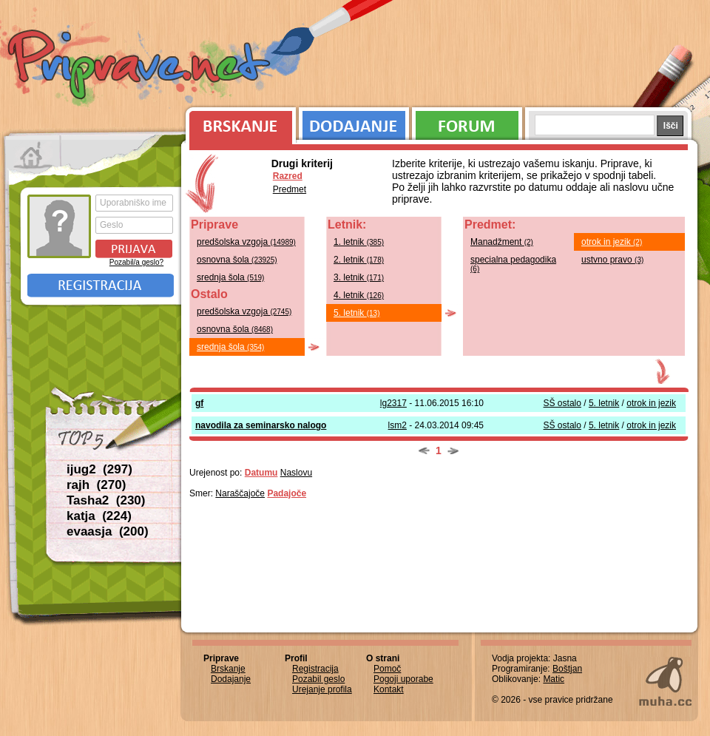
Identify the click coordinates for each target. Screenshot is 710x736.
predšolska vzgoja (246, 242)
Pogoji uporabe (403, 679)
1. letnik (359, 242)
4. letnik (359, 295)
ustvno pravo (612, 259)
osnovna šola (237, 259)
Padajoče (286, 493)
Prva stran (33, 155)
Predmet (289, 189)
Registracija (100, 285)
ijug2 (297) (99, 469)
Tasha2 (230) (106, 500)
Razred (287, 176)
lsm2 (397, 425)
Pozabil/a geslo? (136, 262)
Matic (553, 679)
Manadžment (501, 242)
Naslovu (296, 472)
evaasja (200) (108, 531)
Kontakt (388, 689)
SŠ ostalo (562, 403)
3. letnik (359, 277)
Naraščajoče (240, 493)
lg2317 (393, 403)
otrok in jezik (611, 242)
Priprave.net (140, 67)
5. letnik (357, 313)
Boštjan (567, 669)
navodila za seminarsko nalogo (260, 425)
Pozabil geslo (318, 679)
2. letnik (359, 259)
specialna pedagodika (513, 263)
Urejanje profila (322, 689)
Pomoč (387, 669)
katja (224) (99, 516)
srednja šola (230, 277)
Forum (467, 122)
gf (199, 403)
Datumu (261, 472)
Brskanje (238, 122)
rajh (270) (96, 485)
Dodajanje (353, 122)
